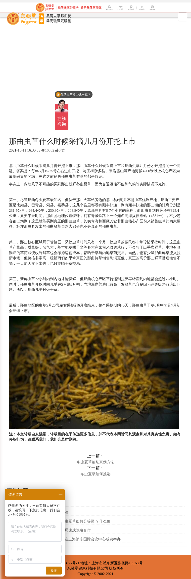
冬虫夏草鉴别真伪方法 (95, 462)
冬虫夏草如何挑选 (95, 474)
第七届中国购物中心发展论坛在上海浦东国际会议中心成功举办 (68, 539)
